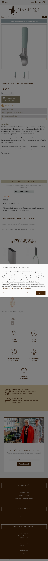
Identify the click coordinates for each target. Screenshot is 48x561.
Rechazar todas (30, 293)
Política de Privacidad (24, 288)
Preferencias (6, 293)
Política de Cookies (7, 288)
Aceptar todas (40, 293)
